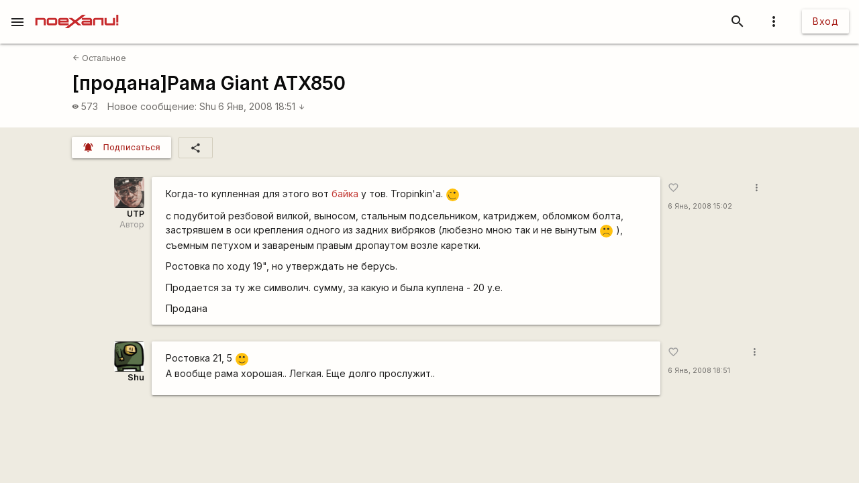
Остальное (99, 58)
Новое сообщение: (152, 106)
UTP (135, 214)
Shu (207, 106)
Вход (825, 21)
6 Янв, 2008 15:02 (700, 206)
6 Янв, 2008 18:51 (261, 106)
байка (345, 193)
